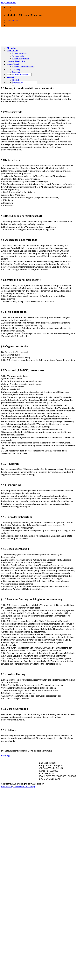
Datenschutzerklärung (24, 786)
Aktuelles (12, 47)
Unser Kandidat (19, 53)
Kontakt (11, 77)
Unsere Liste (18, 56)
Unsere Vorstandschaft (23, 66)
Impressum (17, 82)
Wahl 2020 (12, 50)
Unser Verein (13, 64)
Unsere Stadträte (16, 61)
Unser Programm (20, 58)
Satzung (16, 69)
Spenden (16, 72)
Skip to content (8, 2)
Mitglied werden (20, 74)
